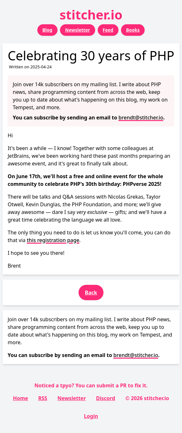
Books (133, 30)
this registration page (53, 240)
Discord (105, 398)
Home (20, 398)
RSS (42, 398)
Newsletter (77, 30)
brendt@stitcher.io (140, 117)
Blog (47, 30)
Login (91, 416)
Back (91, 292)
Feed (108, 30)
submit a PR (111, 385)
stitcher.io (91, 14)
